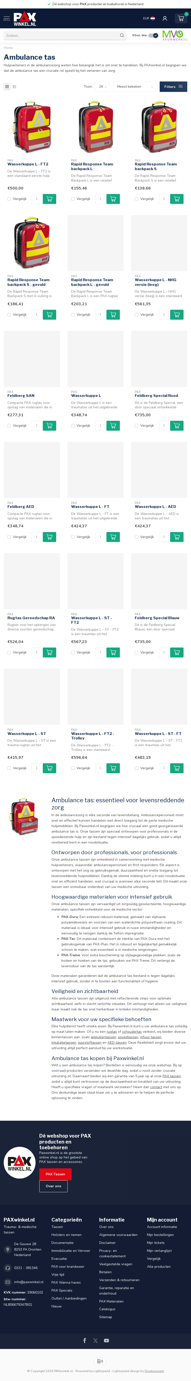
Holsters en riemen (66, 1234)
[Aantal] (37, 199)
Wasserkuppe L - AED (155, 506)
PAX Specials (61, 1290)
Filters (173, 86)
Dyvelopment (154, 1371)
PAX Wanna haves (66, 1282)
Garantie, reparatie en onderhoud (116, 1291)
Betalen (105, 1272)
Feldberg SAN (20, 395)
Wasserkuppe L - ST (26, 733)
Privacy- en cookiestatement (112, 1253)
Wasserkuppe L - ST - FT (158, 733)
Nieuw (56, 1306)
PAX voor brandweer (67, 1266)
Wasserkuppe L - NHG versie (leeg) (155, 282)
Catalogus (107, 1309)
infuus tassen (150, 1037)
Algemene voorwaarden (118, 1234)
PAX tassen (172, 1076)
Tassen (57, 1227)
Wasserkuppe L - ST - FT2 (91, 620)
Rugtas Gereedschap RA (31, 618)
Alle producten (159, 1266)
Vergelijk (20, 199)
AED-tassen (117, 1042)
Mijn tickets (156, 1242)
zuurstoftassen (89, 1042)
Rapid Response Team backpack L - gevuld (92, 282)
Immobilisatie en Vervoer (70, 1250)
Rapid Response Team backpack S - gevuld (28, 282)
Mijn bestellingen (160, 1234)
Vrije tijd (57, 1274)
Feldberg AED (20, 506)
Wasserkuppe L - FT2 (27, 164)
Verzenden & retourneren (119, 1280)
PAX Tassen (55, 1174)
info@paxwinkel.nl (29, 1282)
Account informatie (162, 1227)
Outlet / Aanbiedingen (69, 1298)
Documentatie (62, 1242)
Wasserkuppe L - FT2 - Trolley (92, 735)
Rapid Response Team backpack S (156, 166)
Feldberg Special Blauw (157, 618)
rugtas (112, 1031)
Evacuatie (59, 1258)
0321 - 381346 (26, 1268)
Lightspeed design (126, 1371)
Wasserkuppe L (86, 395)
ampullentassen (103, 1037)
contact (156, 1087)
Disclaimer (107, 1242)
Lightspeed (102, 1371)
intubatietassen (63, 1042)
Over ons (53, 1186)
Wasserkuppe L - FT (90, 506)
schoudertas (132, 1031)
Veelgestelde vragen (115, 1264)
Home (8, 48)
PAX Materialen (111, 1301)
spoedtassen (128, 1037)
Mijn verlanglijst (159, 1250)
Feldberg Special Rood (156, 395)
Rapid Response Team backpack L (92, 166)
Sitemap (105, 1317)
